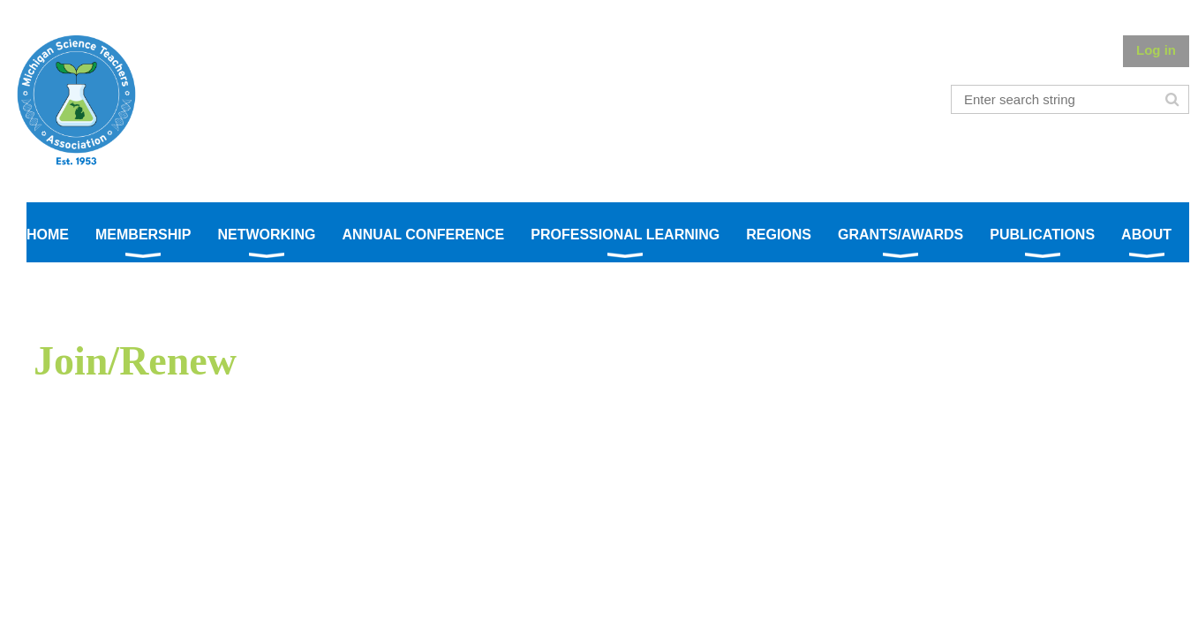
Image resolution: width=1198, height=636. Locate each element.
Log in (1156, 49)
